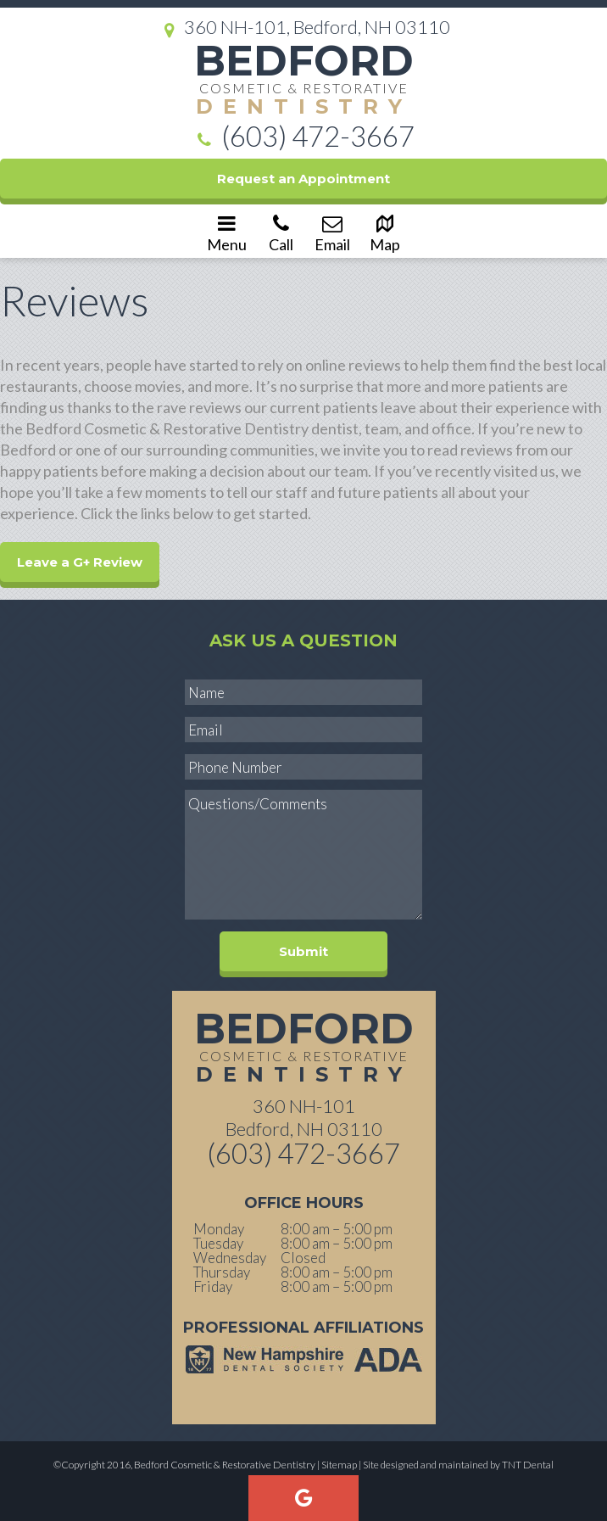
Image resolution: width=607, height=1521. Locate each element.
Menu (227, 233)
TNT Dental (528, 1464)
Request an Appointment (303, 179)
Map (385, 233)
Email (332, 233)
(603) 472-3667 (303, 138)
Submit (303, 951)
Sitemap (339, 1464)
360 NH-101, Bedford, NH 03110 (303, 28)
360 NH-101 (304, 1116)
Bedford (303, 79)
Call (280, 233)
